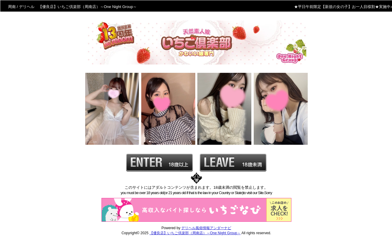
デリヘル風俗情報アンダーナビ (206, 228)
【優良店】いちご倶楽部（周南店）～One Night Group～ (195, 233)
